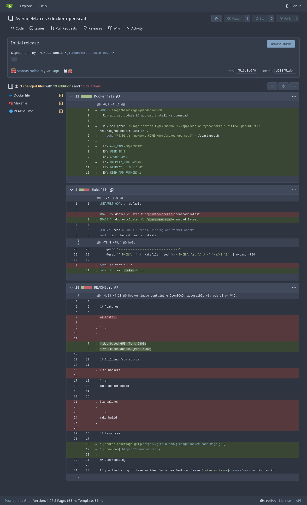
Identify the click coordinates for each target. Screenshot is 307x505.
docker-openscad (68, 18)
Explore (26, 6)
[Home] (9, 6)
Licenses (286, 500)
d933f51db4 (285, 71)
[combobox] (272, 86)
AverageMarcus (31, 18)
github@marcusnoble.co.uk (89, 53)
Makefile (100, 190)
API (298, 500)
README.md (103, 288)
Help (43, 6)
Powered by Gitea (18, 500)
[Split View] (283, 86)
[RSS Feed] (216, 18)
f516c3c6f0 (246, 71)
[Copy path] (118, 96)
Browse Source (281, 44)
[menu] (294, 86)
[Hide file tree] (10, 86)
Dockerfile (104, 96)
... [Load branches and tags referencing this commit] (13, 59)
